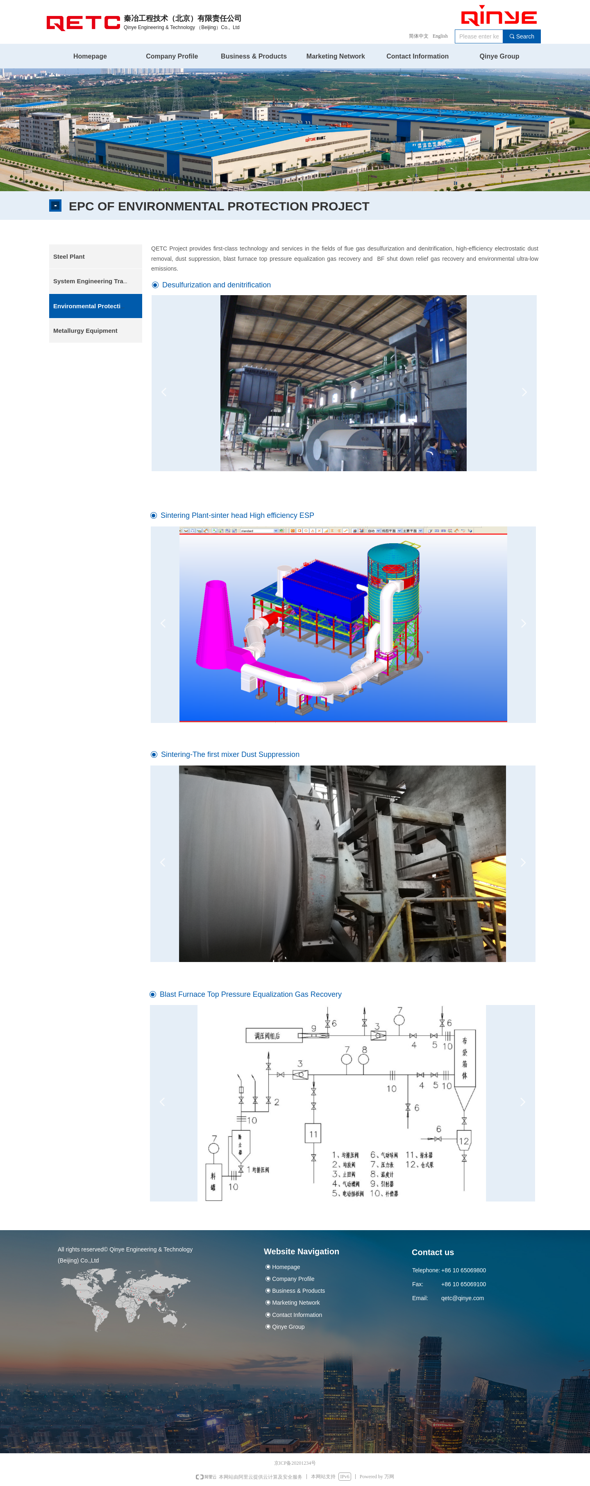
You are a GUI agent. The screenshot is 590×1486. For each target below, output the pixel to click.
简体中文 (419, 36)
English (440, 36)
